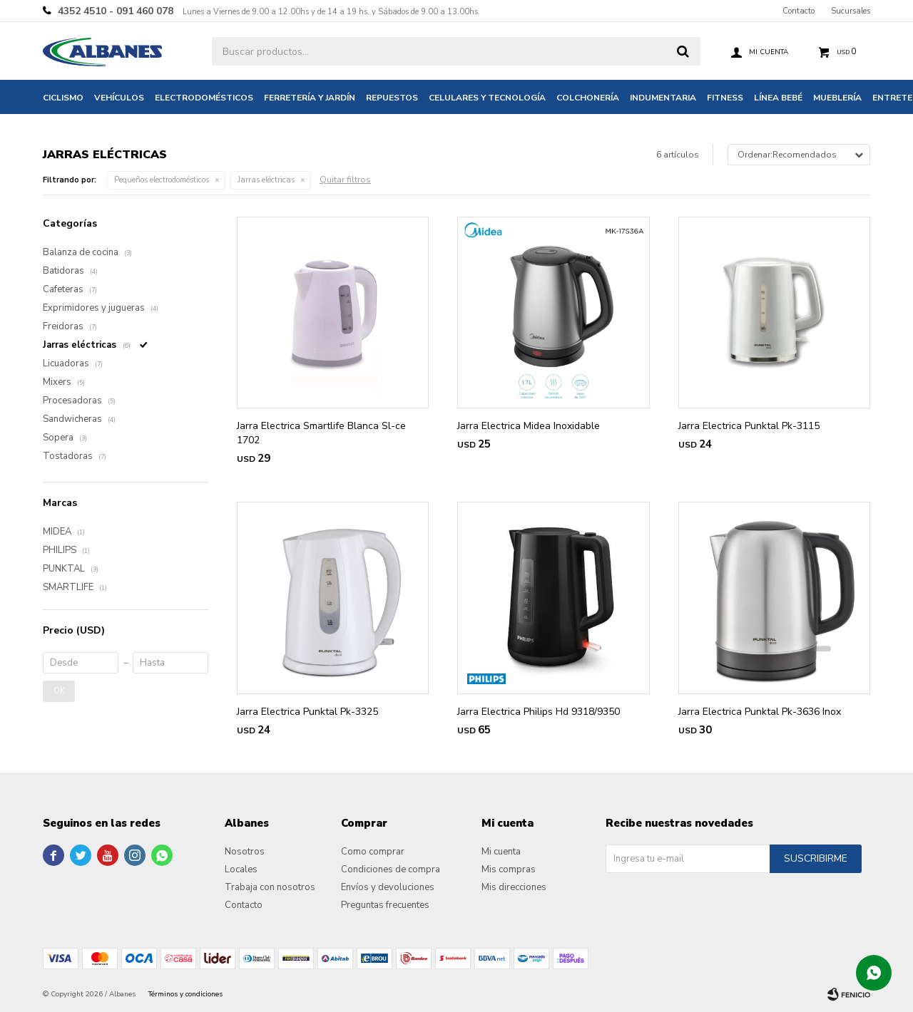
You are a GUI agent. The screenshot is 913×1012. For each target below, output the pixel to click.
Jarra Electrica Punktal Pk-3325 (307, 711)
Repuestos (392, 97)
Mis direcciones (513, 887)
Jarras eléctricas (266, 180)
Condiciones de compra (390, 869)
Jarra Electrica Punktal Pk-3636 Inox (759, 711)
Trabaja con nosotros (270, 887)
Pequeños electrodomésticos (161, 180)
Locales (241, 869)
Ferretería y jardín (309, 97)
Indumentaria (663, 97)
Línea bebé (778, 97)
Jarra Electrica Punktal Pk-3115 (749, 426)
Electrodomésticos (204, 97)
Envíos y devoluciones (387, 887)
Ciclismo (63, 97)
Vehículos (119, 97)
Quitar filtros (345, 179)
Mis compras (508, 869)
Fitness (725, 97)
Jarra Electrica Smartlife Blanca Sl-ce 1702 (321, 433)
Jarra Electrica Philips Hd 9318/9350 (538, 711)
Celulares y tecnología (487, 97)
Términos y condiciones (185, 994)
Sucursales (850, 11)
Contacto (798, 11)
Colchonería (587, 97)
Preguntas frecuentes (385, 905)
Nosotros (245, 851)
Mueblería (837, 97)
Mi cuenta (501, 851)
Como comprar (372, 851)
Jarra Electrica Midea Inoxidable (528, 426)
